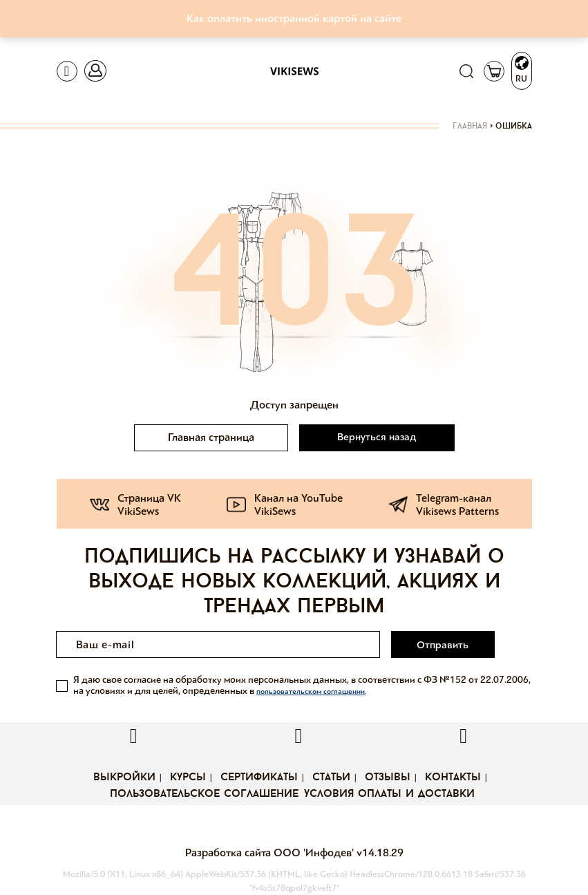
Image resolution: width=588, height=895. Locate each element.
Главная (470, 126)
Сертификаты (259, 777)
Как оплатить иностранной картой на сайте (294, 18)
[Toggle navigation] (67, 71)
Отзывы (387, 777)
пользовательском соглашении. (311, 691)
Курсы (188, 777)
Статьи (331, 777)
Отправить (442, 645)
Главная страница (211, 437)
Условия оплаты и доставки (389, 794)
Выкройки (124, 777)
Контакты (453, 777)
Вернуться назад (376, 437)
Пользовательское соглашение (204, 794)
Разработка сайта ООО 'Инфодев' (271, 852)
